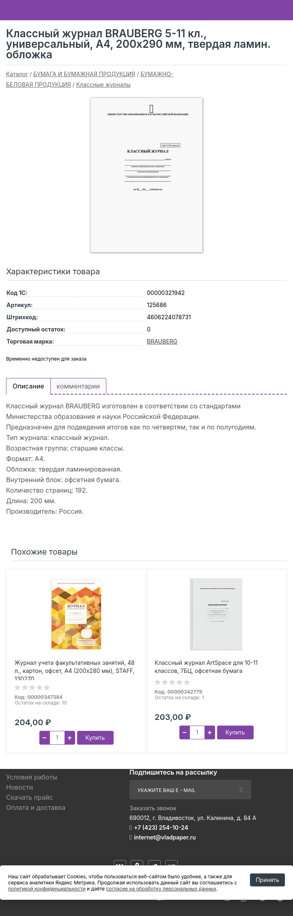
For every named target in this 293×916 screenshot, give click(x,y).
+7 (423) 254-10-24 (161, 827)
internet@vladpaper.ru (165, 837)
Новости (19, 787)
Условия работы (31, 777)
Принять (267, 879)
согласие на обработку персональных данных (161, 889)
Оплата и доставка (35, 807)
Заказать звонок (153, 808)
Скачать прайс (29, 797)
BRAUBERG (162, 341)
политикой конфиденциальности (47, 889)
